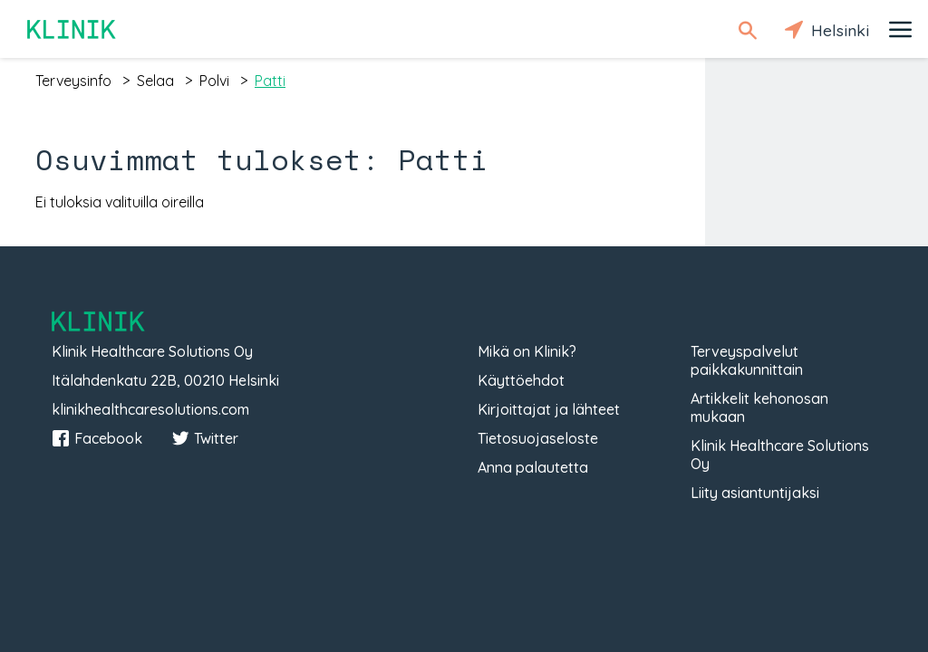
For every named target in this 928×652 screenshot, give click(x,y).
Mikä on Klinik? (527, 351)
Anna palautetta (533, 467)
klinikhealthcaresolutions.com (150, 409)
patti (270, 81)
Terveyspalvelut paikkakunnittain (747, 360)
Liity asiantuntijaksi (755, 493)
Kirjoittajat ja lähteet (549, 409)
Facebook (97, 438)
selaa (155, 81)
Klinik (72, 29)
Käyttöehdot (521, 380)
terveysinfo (73, 81)
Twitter (204, 438)
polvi (214, 81)
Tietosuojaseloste (538, 438)
